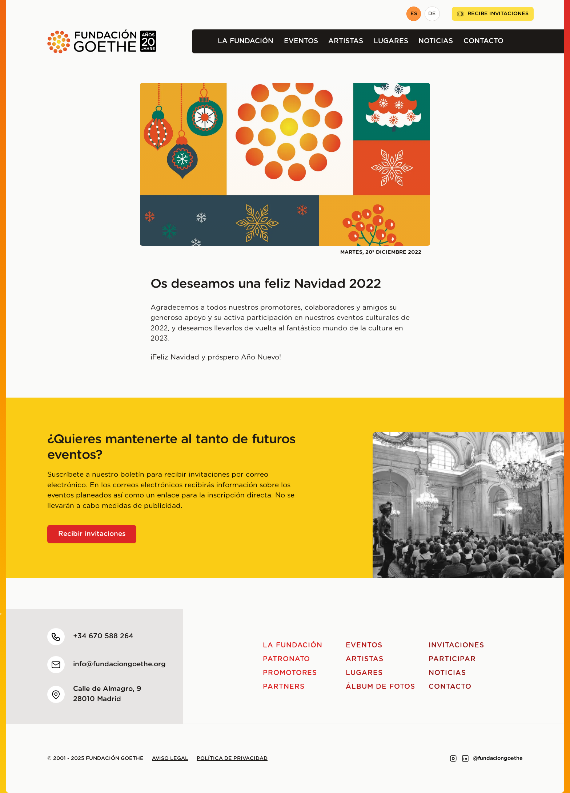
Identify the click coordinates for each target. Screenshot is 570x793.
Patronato (286, 659)
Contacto (483, 41)
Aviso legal (170, 758)
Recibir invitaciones (92, 533)
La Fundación (245, 41)
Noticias (435, 41)
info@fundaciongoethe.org (119, 664)
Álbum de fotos (380, 686)
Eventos (301, 41)
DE (432, 13)
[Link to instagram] (453, 758)
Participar (452, 659)
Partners (284, 686)
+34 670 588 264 (103, 636)
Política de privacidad (232, 758)
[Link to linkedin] (465, 758)
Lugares (391, 41)
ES (413, 13)
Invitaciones (456, 645)
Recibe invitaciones (493, 14)
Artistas (345, 41)
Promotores (290, 673)
